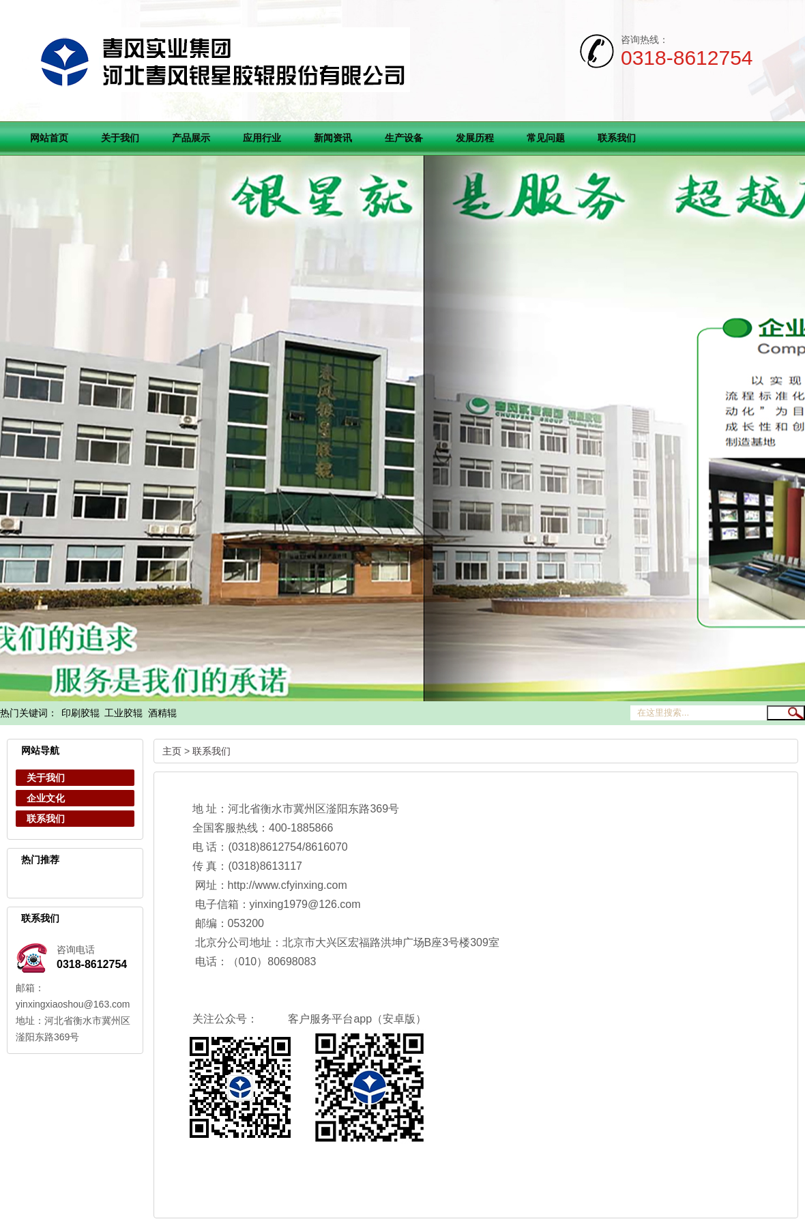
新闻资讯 (333, 138)
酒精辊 (162, 713)
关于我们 (120, 138)
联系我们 (617, 138)
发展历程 (475, 138)
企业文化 (46, 798)
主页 (171, 751)
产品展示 (191, 138)
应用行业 (262, 138)
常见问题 (546, 138)
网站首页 (49, 138)
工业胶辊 (123, 713)
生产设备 (404, 138)
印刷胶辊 (80, 713)
